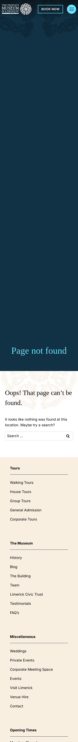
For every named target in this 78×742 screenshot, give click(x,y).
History (16, 558)
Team (14, 585)
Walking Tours (21, 482)
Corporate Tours (23, 519)
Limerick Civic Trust (26, 594)
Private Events (22, 660)
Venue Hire (19, 697)
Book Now (50, 9)
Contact (16, 706)
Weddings (18, 651)
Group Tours (20, 501)
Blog (13, 567)
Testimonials (20, 603)
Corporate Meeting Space (31, 669)
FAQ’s (14, 613)
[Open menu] (71, 9)
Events (15, 679)
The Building (20, 576)
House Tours (20, 492)
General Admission (25, 510)
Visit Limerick (21, 688)
